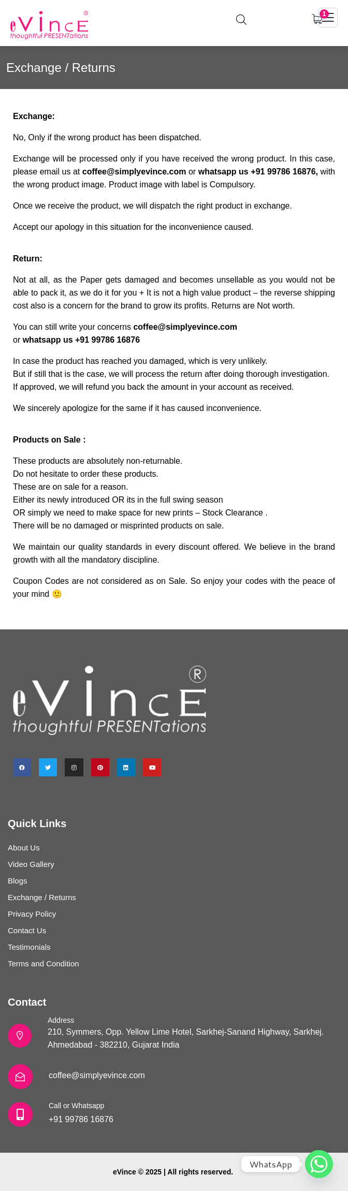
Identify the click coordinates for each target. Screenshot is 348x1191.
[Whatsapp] (319, 1164)
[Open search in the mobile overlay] (241, 18)
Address (61, 1020)
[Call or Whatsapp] (20, 1114)
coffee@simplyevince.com (97, 1075)
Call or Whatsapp (76, 1105)
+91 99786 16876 (81, 1119)
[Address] (20, 1036)
